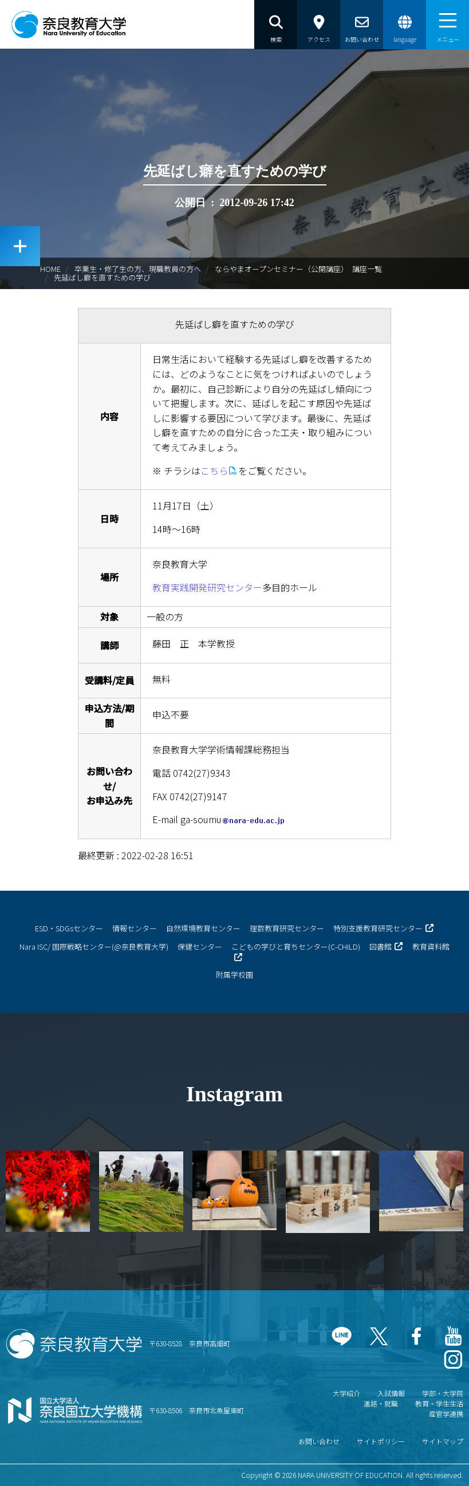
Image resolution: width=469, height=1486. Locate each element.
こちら (214, 470)
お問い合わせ (319, 1441)
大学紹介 (346, 1393)
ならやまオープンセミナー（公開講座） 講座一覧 (298, 268)
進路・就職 (381, 1403)
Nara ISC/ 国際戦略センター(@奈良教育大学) (93, 946)
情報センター (134, 928)
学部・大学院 (442, 1393)
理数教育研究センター (287, 928)
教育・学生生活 (439, 1403)
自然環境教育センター (203, 928)
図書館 (380, 946)
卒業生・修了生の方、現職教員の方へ (137, 268)
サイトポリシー (381, 1441)
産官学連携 (446, 1413)
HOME (50, 268)
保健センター (200, 946)
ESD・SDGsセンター (69, 928)
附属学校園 (234, 974)
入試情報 (391, 1393)
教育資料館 (431, 946)
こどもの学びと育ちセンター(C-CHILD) (295, 946)
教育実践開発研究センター (207, 587)
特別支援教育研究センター (378, 928)
